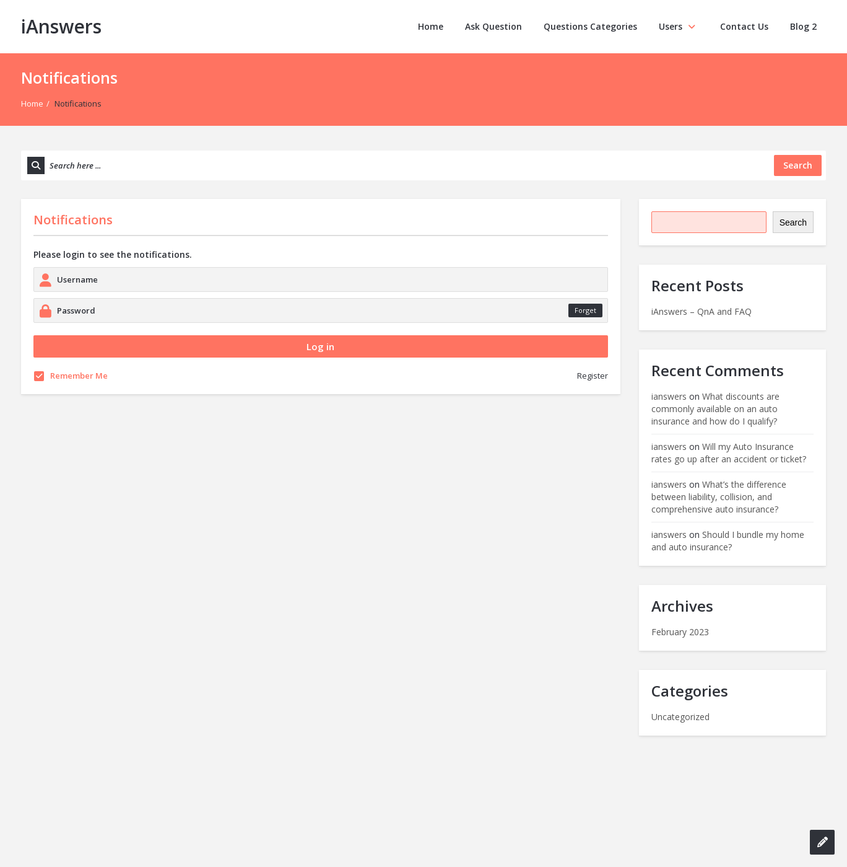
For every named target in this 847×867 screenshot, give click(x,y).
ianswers (669, 396)
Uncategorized (680, 717)
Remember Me (71, 375)
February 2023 (680, 632)
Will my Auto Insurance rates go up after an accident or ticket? (728, 453)
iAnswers (61, 26)
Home (430, 26)
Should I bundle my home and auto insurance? (727, 541)
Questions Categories (590, 26)
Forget (585, 310)
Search (793, 222)
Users (678, 26)
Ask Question (493, 26)
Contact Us (744, 26)
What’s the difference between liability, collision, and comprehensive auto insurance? (718, 496)
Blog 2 (803, 26)
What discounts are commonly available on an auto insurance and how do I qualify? (715, 408)
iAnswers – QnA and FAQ (701, 311)
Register (592, 375)
